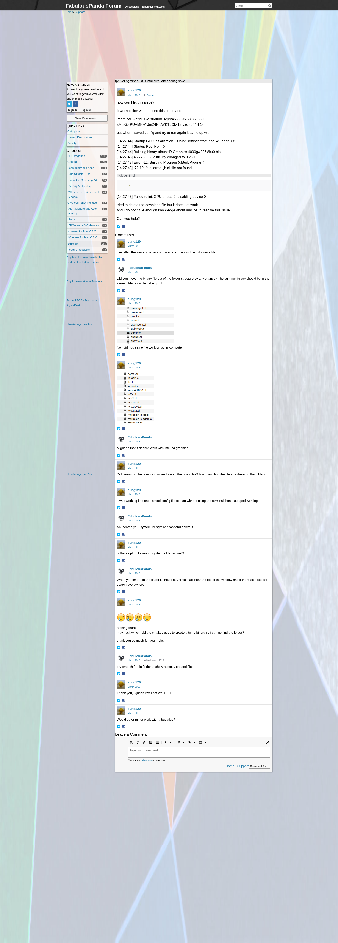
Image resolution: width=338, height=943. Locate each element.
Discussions (132, 6)
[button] (119, 226)
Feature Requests (78, 249)
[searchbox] (253, 5)
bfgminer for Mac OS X (82, 237)
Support (72, 243)
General (72, 161)
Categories (74, 131)
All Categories (76, 156)
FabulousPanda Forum (94, 6)
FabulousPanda (140, 268)
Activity (71, 143)
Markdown (147, 760)
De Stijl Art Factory (80, 186)
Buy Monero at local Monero (84, 281)
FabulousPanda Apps (80, 167)
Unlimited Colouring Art (82, 180)
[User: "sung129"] (121, 92)
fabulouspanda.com (153, 6)
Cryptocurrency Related (82, 202)
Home (230, 766)
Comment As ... (259, 766)
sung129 (134, 90)
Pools (71, 219)
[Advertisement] (169, 47)
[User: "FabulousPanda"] (121, 269)
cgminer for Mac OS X (82, 231)
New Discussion (87, 118)
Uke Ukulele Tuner (79, 173)
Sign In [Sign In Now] (72, 110)
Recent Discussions (79, 137)
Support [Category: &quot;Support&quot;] (151, 95)
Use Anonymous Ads (79, 324)
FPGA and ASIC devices (83, 225)
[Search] (270, 6)
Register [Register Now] (86, 110)
